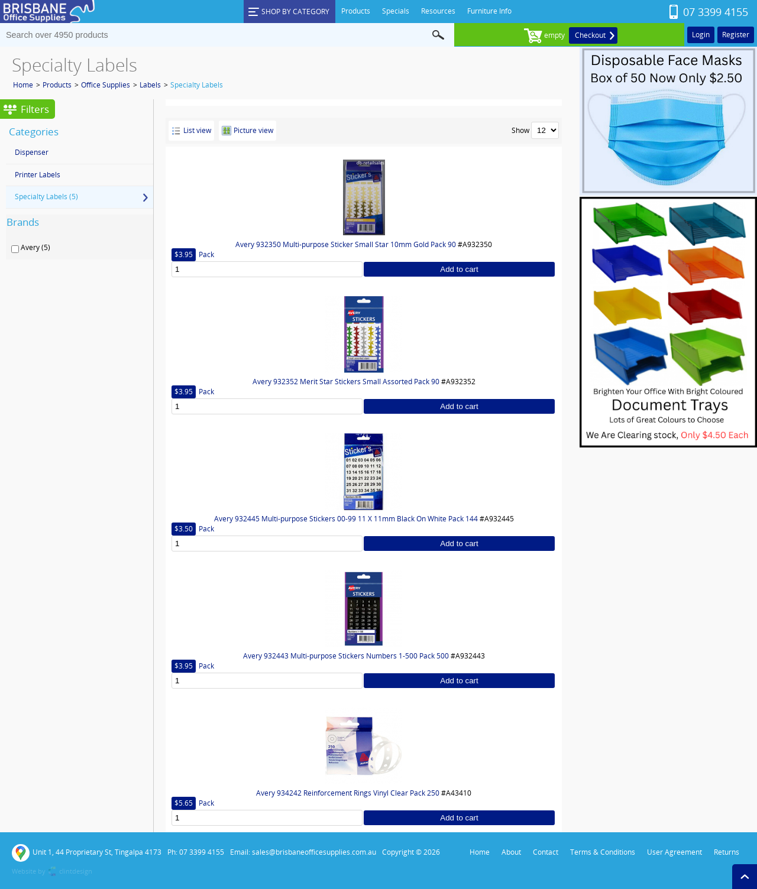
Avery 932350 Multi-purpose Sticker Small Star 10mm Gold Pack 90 (345, 244)
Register (735, 35)
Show (520, 130)
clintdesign (75, 871)
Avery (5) (35, 247)
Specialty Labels (196, 85)
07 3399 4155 (715, 12)
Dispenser (31, 152)
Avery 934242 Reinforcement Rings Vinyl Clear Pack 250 (347, 793)
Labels (150, 85)
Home (23, 85)
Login (701, 35)
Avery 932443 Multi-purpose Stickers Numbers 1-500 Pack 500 (346, 656)
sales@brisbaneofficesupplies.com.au (314, 852)
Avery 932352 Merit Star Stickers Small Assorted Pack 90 (346, 382)
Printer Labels (37, 175)
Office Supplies (105, 85)
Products (57, 85)
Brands (23, 222)
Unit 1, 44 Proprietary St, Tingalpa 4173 (86, 853)
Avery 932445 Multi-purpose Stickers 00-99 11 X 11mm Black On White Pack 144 (346, 519)
